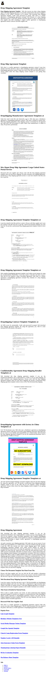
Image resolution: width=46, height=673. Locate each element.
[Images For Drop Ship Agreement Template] (23, 42)
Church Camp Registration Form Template (14, 633)
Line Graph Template (7, 614)
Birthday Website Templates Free (11, 618)
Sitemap (6, 671)
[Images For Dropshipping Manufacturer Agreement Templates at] (23, 94)
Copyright (6, 669)
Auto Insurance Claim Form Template (13, 643)
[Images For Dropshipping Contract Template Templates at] (23, 300)
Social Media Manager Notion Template (13, 623)
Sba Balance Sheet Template (9, 657)
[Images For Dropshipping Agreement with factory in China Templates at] (23, 403)
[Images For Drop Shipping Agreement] (23, 508)
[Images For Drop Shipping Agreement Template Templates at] (23, 198)
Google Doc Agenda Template (10, 628)
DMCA (6, 665)
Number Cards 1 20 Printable (10, 638)
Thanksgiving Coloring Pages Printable (13, 648)
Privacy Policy (7, 668)
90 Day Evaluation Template (10, 652)
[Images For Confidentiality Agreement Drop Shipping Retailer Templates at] (23, 349)
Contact (6, 666)
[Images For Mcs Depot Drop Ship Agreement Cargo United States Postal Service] (23, 146)
